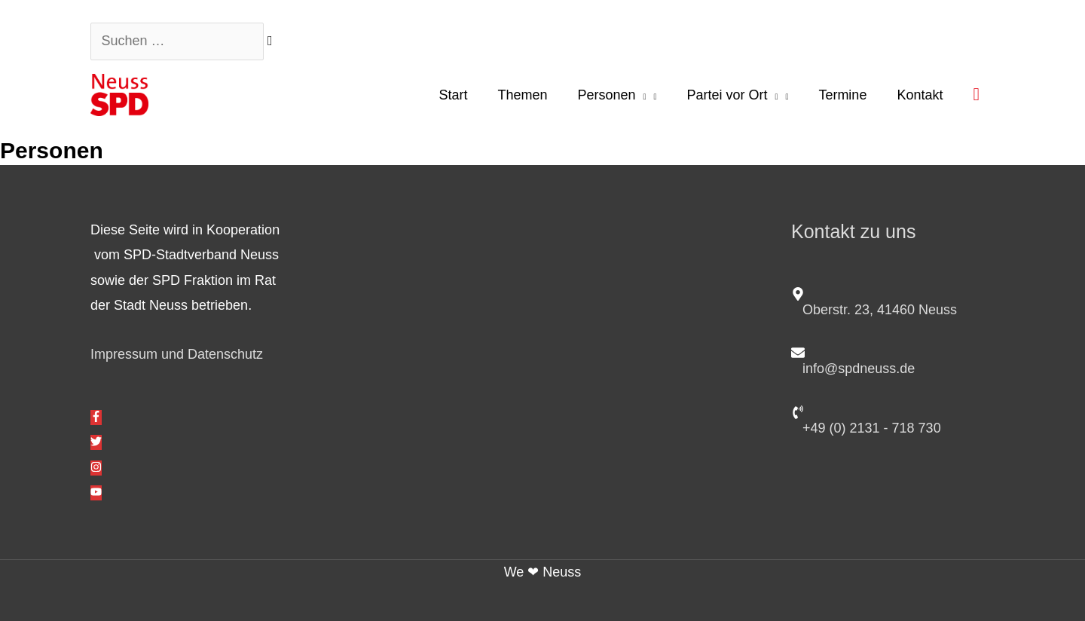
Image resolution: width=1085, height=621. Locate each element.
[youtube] (96, 492)
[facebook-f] (96, 417)
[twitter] (96, 442)
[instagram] (96, 468)
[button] (976, 94)
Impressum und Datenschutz (176, 354)
